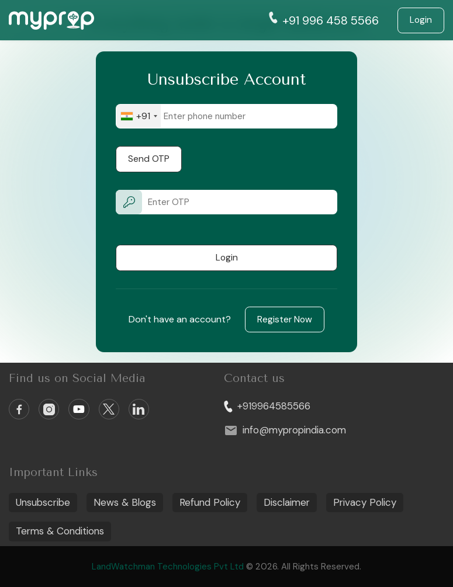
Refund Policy (209, 502)
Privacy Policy (364, 502)
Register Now (284, 319)
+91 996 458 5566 (324, 20)
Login (421, 20)
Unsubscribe (43, 502)
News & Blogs (125, 502)
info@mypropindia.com (285, 430)
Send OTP (149, 159)
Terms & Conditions (60, 531)
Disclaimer (287, 502)
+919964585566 (267, 406)
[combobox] (138, 116)
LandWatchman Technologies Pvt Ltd (169, 566)
